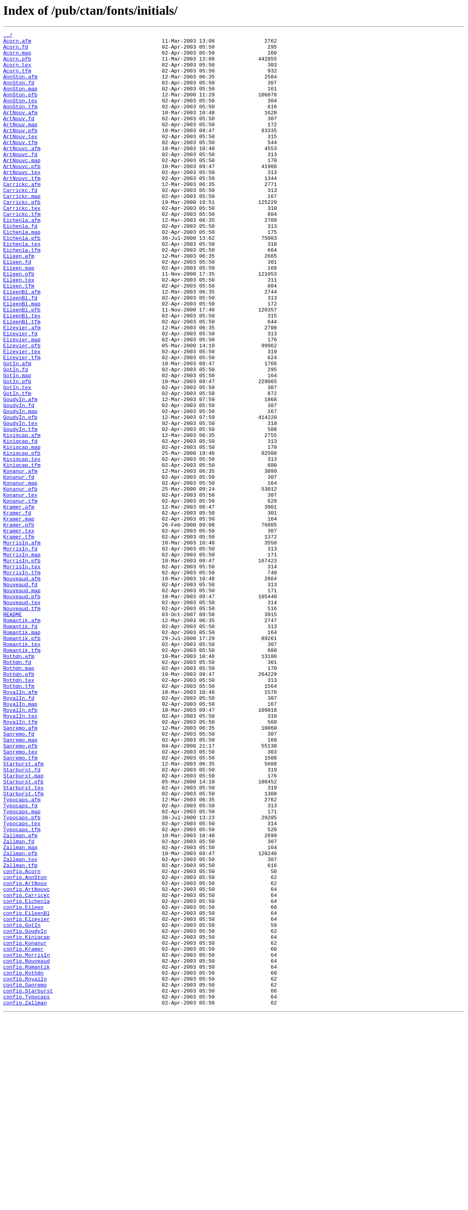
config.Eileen (23, 1082)
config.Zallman (25, 1197)
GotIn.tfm (17, 466)
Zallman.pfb (20, 1018)
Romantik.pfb (22, 760)
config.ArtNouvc (26, 1061)
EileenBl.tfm (22, 380)
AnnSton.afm (20, 86)
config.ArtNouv (25, 1053)
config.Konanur (25, 1125)
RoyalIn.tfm (20, 860)
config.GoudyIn (25, 1111)
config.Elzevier (26, 1096)
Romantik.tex (22, 767)
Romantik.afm (22, 738)
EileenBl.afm (22, 344)
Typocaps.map (22, 967)
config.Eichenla (26, 1075)
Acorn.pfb (17, 64)
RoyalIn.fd (18, 831)
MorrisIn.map (22, 659)
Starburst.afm (23, 910)
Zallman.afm (20, 996)
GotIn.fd (15, 437)
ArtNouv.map (20, 143)
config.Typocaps (26, 1190)
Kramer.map (18, 616)
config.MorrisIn (26, 1139)
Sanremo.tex (20, 896)
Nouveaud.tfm (22, 724)
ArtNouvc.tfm (22, 207)
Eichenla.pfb (22, 279)
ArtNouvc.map (22, 186)
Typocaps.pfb (22, 975)
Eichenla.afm (22, 258)
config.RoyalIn (25, 1168)
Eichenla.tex (22, 286)
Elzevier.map (22, 401)
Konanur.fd (18, 566)
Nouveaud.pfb (22, 709)
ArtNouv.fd (18, 136)
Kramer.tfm (18, 638)
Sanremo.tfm (20, 903)
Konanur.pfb (20, 580)
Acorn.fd (15, 50)
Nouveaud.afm (22, 688)
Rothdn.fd (17, 788)
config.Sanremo (25, 1175)
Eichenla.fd (20, 265)
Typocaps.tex (22, 982)
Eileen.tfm (18, 337)
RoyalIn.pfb (20, 846)
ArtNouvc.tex (22, 200)
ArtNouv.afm (20, 129)
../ (7, 35)
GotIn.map (17, 444)
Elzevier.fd (20, 394)
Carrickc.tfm (22, 251)
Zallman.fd (18, 1003)
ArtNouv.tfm (20, 164)
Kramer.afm (18, 602)
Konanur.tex (20, 587)
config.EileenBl (26, 1089)
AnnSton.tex (20, 114)
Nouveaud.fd (20, 695)
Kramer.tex (18, 630)
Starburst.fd (22, 917)
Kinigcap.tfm (22, 552)
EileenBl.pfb (22, 365)
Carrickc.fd (20, 222)
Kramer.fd (17, 609)
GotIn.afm (17, 430)
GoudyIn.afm (20, 473)
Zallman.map (20, 1010)
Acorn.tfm (17, 78)
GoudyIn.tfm (20, 509)
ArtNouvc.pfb (22, 193)
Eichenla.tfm (22, 294)
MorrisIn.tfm (22, 681)
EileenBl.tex (22, 372)
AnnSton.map (20, 100)
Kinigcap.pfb (22, 537)
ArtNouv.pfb (20, 150)
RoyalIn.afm (20, 824)
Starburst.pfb (23, 932)
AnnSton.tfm (20, 121)
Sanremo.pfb (20, 889)
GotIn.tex (17, 458)
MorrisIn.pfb (22, 666)
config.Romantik (26, 1154)
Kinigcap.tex (22, 544)
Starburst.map (23, 924)
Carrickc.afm (22, 215)
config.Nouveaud (26, 1147)
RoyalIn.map (20, 838)
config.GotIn (22, 1104)
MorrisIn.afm (22, 645)
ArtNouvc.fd (20, 179)
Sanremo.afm (20, 867)
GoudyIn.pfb (20, 494)
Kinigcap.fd (20, 523)
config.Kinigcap (26, 1118)
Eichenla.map (22, 272)
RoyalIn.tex (20, 853)
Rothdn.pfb (18, 803)
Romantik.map (22, 752)
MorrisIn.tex (22, 673)
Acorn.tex (17, 71)
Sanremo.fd (18, 874)
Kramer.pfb (18, 623)
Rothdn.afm (18, 781)
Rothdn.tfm (18, 817)
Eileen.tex (18, 329)
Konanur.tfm (20, 595)
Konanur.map (20, 573)
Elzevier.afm (22, 387)
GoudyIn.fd (18, 480)
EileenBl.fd (20, 351)
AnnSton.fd (18, 93)
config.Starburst (28, 1183)
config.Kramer (23, 1132)
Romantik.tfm (22, 774)
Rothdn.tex (18, 810)
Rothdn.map (18, 795)
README (12, 731)
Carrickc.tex (22, 243)
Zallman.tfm (20, 1032)
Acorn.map (17, 57)
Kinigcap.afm (22, 516)
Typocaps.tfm (22, 989)
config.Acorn (22, 1039)
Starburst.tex (23, 939)
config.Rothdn (23, 1161)
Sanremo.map (20, 881)
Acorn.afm (17, 43)
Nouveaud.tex (22, 717)
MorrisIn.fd (20, 652)
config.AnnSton (25, 1046)
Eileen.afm (18, 301)
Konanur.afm (20, 559)
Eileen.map (18, 315)
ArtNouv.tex (20, 157)
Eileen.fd (17, 308)
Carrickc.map (22, 229)
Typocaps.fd (20, 960)
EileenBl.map (22, 358)
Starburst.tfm (23, 946)
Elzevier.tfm (22, 423)
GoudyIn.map (20, 487)
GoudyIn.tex (20, 501)
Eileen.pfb (18, 322)
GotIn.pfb (17, 451)
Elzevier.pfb (22, 408)
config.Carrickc (26, 1068)
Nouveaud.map (22, 702)
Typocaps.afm (22, 953)
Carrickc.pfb (22, 236)
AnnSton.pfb (20, 107)
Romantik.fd (20, 745)
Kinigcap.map (22, 530)
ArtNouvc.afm (22, 172)
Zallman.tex (20, 1025)
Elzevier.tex (22, 415)
